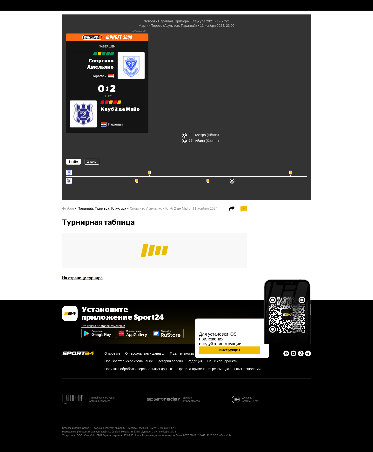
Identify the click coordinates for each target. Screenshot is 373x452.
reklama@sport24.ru (99, 431)
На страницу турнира (82, 278)
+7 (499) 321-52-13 (167, 428)
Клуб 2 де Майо (120, 109)
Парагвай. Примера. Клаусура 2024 (186, 21)
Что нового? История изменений (103, 326)
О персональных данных (144, 353)
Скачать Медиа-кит (122, 431)
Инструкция (229, 350)
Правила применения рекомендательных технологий (218, 369)
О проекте (112, 353)
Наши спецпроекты (222, 361)
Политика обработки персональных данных (138, 369)
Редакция (195, 361)
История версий (170, 361)
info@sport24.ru (167, 431)
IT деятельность (181, 353)
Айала (200, 141)
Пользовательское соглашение (128, 361)
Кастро (200, 135)
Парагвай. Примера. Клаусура (102, 208)
